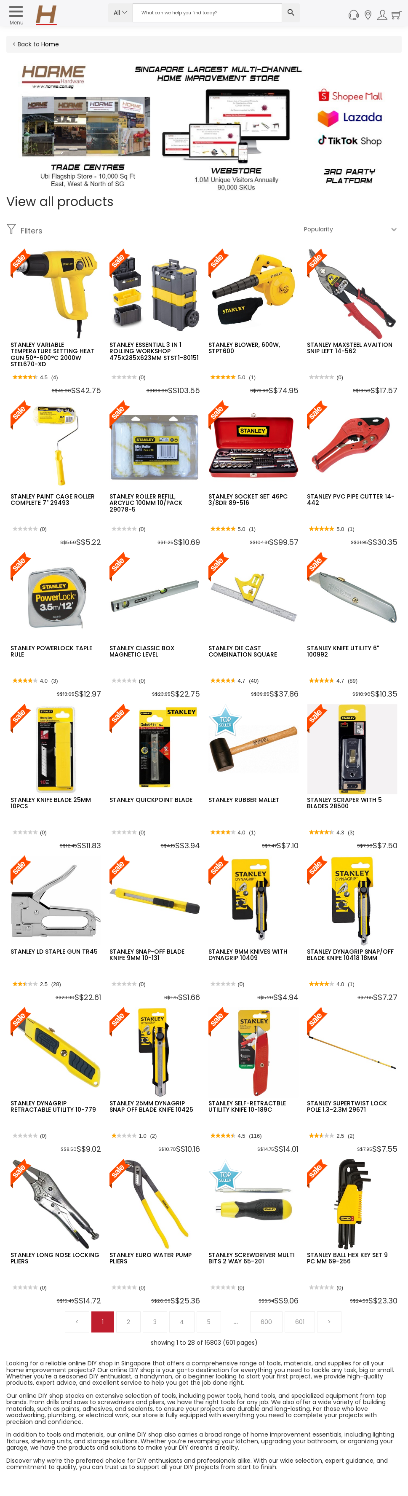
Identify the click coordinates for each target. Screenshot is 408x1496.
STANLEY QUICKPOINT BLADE (150, 800)
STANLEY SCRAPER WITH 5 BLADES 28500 (344, 803)
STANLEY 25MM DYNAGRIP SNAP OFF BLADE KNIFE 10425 (151, 1106)
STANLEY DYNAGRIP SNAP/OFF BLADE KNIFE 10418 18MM (350, 954)
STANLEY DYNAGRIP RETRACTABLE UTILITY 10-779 (53, 1106)
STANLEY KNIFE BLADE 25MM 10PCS (51, 803)
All (121, 12)
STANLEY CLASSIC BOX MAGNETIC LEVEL (141, 651)
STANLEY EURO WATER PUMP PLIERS (150, 1258)
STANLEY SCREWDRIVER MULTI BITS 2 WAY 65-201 (251, 1258)
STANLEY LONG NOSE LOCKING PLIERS (55, 1258)
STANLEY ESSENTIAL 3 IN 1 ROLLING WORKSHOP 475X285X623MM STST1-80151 (154, 351)
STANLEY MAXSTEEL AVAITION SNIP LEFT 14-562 (349, 347)
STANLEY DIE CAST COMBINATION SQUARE (242, 651)
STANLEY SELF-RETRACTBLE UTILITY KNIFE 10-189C (247, 1106)
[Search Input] (207, 12)
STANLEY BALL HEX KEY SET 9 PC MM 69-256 (347, 1258)
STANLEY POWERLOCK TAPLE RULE (51, 651)
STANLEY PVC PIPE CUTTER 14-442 (351, 499)
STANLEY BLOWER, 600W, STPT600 (244, 347)
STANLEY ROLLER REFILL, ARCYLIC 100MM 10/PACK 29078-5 (145, 503)
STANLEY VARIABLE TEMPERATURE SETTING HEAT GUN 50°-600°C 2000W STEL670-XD (53, 354)
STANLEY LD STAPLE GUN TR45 (54, 951)
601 (299, 1322)
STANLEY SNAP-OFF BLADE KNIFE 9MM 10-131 (146, 954)
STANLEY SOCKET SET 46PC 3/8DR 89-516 (248, 499)
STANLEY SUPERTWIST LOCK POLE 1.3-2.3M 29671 (347, 1106)
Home (50, 44)
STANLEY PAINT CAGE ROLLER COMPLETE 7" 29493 (53, 499)
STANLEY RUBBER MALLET (244, 800)
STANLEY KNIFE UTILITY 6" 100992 (343, 651)
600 (266, 1322)
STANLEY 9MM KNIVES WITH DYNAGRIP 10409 (248, 954)
